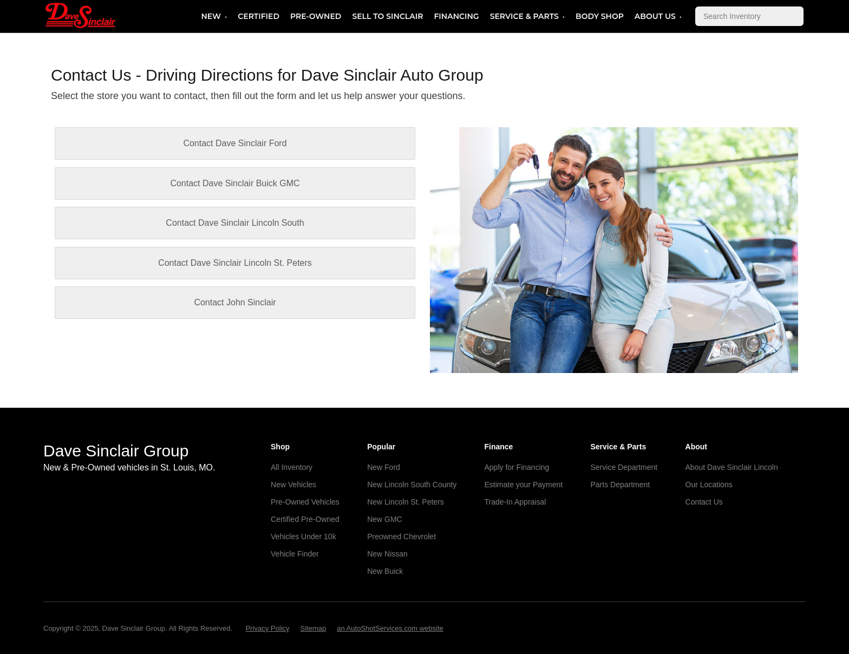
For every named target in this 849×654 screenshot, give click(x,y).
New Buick (385, 571)
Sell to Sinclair (387, 16)
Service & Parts (524, 16)
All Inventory (291, 467)
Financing (456, 16)
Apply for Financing (516, 467)
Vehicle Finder (295, 554)
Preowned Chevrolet (401, 536)
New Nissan (387, 554)
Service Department (624, 467)
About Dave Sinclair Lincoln (731, 467)
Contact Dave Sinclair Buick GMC (234, 183)
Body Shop (600, 16)
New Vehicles (293, 484)
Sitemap (313, 628)
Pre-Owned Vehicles (305, 502)
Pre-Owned (315, 16)
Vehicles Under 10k (303, 536)
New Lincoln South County (411, 484)
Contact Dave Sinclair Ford (234, 143)
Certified (258, 16)
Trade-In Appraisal (515, 502)
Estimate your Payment (523, 484)
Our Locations (709, 484)
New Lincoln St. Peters (405, 502)
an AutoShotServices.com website (390, 628)
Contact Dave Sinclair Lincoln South (235, 222)
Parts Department (620, 484)
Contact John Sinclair (235, 302)
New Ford (383, 467)
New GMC (384, 519)
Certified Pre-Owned (305, 519)
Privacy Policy (268, 628)
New (211, 16)
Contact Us (704, 502)
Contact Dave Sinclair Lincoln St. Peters (235, 262)
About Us (655, 16)
